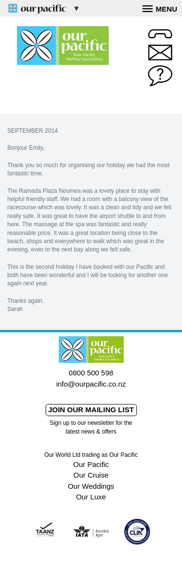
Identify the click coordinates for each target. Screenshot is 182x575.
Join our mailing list (91, 409)
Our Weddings (91, 486)
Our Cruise (91, 475)
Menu (159, 7)
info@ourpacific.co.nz (91, 384)
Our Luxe (91, 497)
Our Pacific (91, 464)
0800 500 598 (91, 373)
